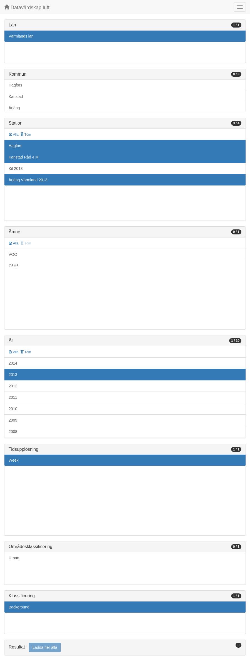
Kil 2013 (16, 168)
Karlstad (16, 96)
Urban (14, 558)
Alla (14, 135)
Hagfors (15, 85)
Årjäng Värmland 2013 (28, 180)
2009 (13, 420)
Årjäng (14, 108)
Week (14, 460)
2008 (13, 431)
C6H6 (14, 266)
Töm (25, 135)
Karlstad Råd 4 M (24, 157)
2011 (13, 397)
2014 (13, 363)
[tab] (125, 647)
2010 (13, 409)
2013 (13, 374)
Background (19, 607)
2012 (13, 386)
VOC (13, 254)
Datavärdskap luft (26, 7)
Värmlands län (21, 36)
